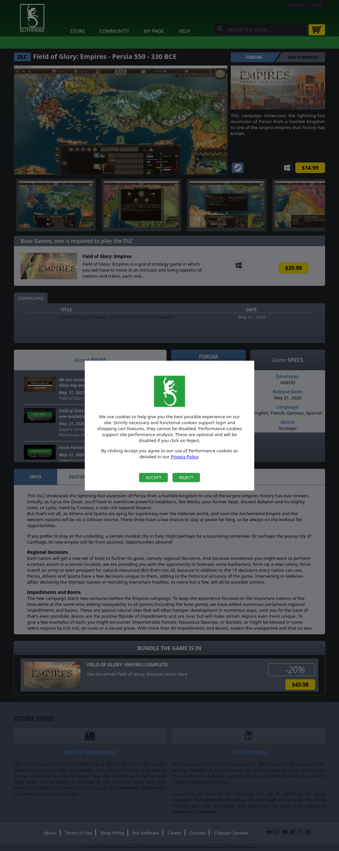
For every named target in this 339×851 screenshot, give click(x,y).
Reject (186, 477)
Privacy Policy (185, 457)
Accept (154, 477)
